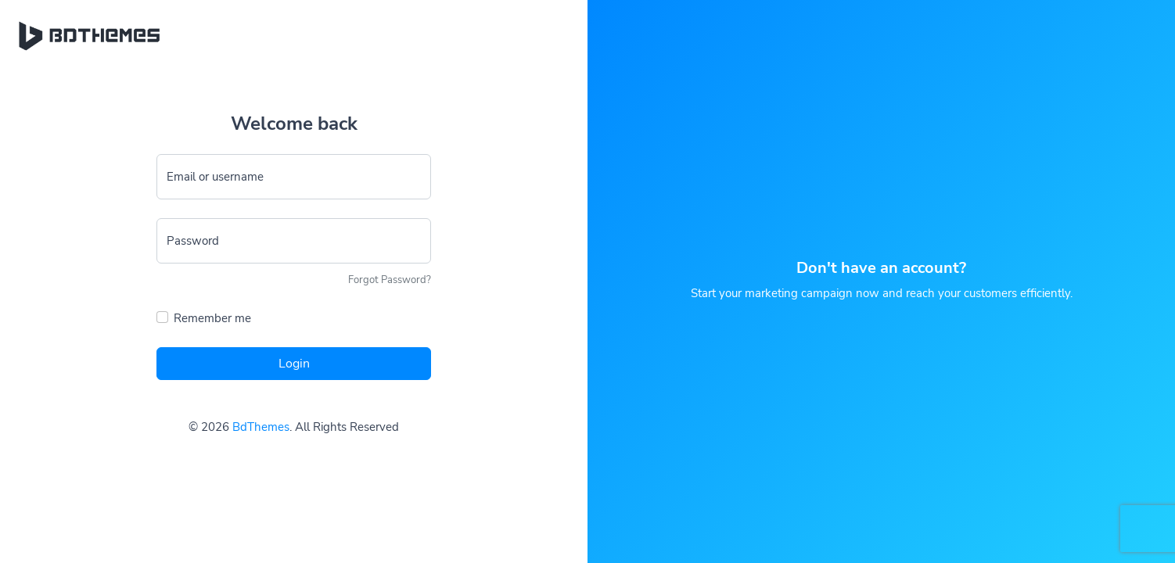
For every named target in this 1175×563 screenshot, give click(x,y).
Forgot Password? (389, 280)
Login (294, 363)
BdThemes (260, 427)
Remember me (212, 318)
